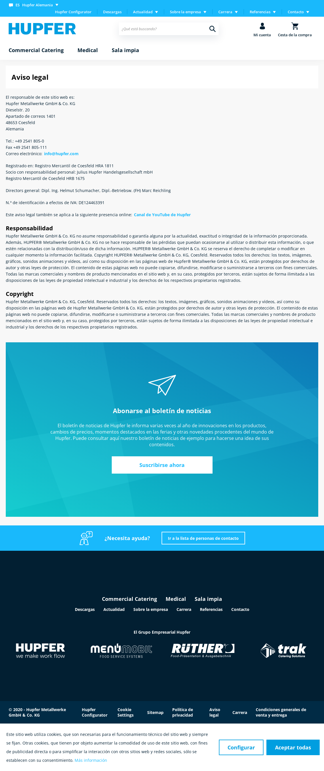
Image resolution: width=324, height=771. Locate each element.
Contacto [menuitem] (296, 11)
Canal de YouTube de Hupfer (162, 214)
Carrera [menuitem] (225, 11)
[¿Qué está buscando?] (169, 28)
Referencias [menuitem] (260, 11)
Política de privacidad (182, 712)
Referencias (211, 609)
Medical (176, 598)
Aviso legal (214, 712)
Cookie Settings (126, 712)
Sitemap (155, 712)
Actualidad (114, 609)
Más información (91, 760)
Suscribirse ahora (162, 465)
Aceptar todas (293, 747)
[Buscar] (212, 28)
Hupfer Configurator (73, 11)
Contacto (240, 609)
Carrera (184, 609)
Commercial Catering (129, 598)
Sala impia (208, 598)
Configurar (241, 747)
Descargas (112, 11)
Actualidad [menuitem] (143, 11)
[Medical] (88, 50)
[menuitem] (35, 4)
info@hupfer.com (61, 153)
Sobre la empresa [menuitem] (185, 11)
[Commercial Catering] (36, 50)
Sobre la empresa (150, 609)
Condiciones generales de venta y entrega (281, 712)
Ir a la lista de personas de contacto (203, 538)
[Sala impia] (125, 50)
